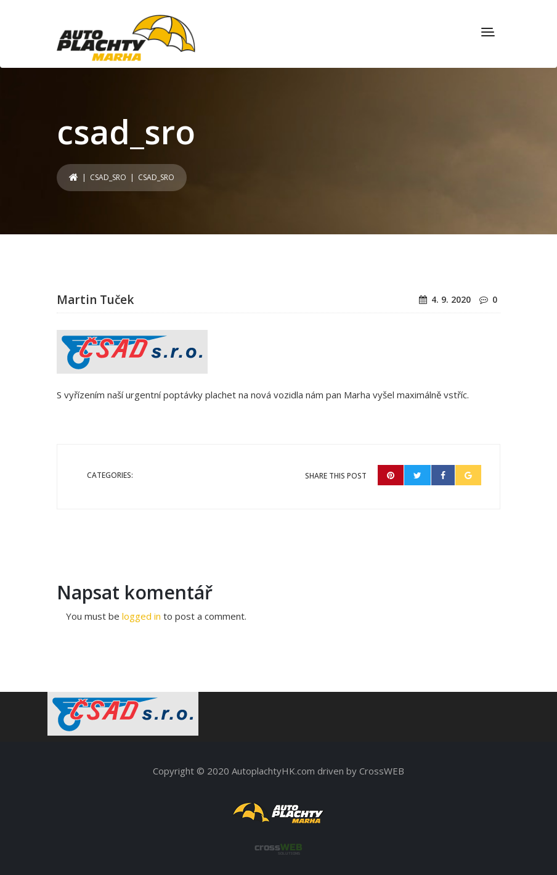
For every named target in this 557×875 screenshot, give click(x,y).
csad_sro (108, 177)
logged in (141, 616)
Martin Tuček (95, 300)
